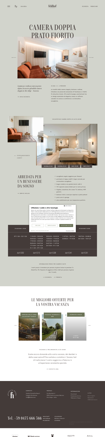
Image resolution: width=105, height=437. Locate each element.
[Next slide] (91, 57)
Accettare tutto (66, 225)
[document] (52, 215)
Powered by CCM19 (70, 230)
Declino (37, 225)
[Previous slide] (14, 57)
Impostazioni (52, 225)
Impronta (33, 230)
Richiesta (85, 6)
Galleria (24, 6)
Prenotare (94, 6)
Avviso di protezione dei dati (42, 230)
